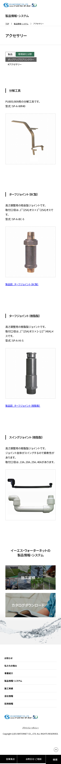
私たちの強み (11, 669)
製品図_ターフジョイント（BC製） (23, 284)
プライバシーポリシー (30, 731)
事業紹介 (9, 677)
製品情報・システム (22, 23)
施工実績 (9, 692)
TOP (7, 23)
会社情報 (9, 699)
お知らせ (8, 661)
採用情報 (9, 707)
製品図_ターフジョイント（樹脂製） (24, 405)
